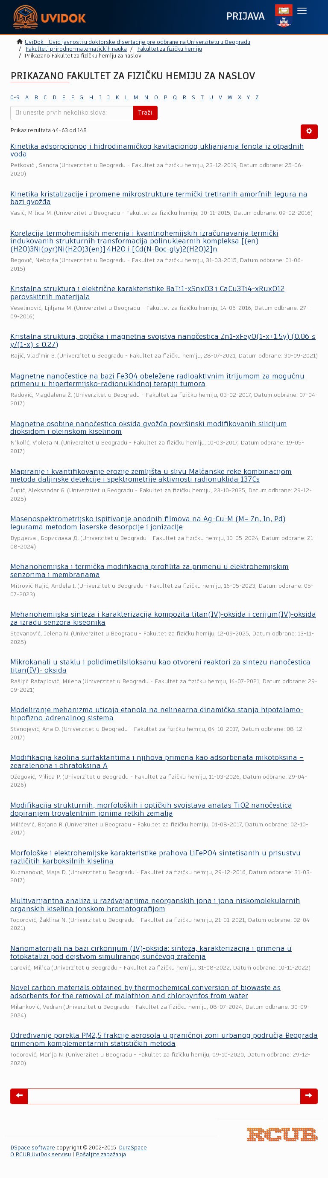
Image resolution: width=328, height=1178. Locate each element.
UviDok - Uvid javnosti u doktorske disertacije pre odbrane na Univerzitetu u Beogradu (137, 42)
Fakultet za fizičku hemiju (169, 49)
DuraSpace (133, 1148)
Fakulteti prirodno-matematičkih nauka (76, 49)
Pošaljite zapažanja (101, 1155)
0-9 (15, 98)
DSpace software (32, 1148)
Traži (145, 113)
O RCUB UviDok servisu (40, 1155)
